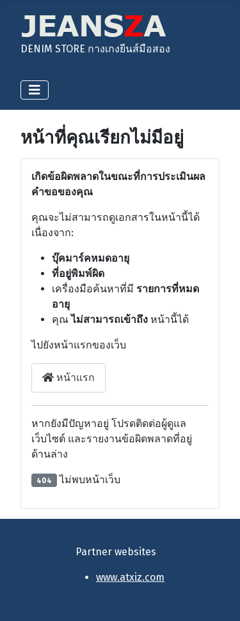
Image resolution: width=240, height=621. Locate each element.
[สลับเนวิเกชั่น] (34, 90)
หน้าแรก (68, 377)
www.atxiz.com (130, 577)
